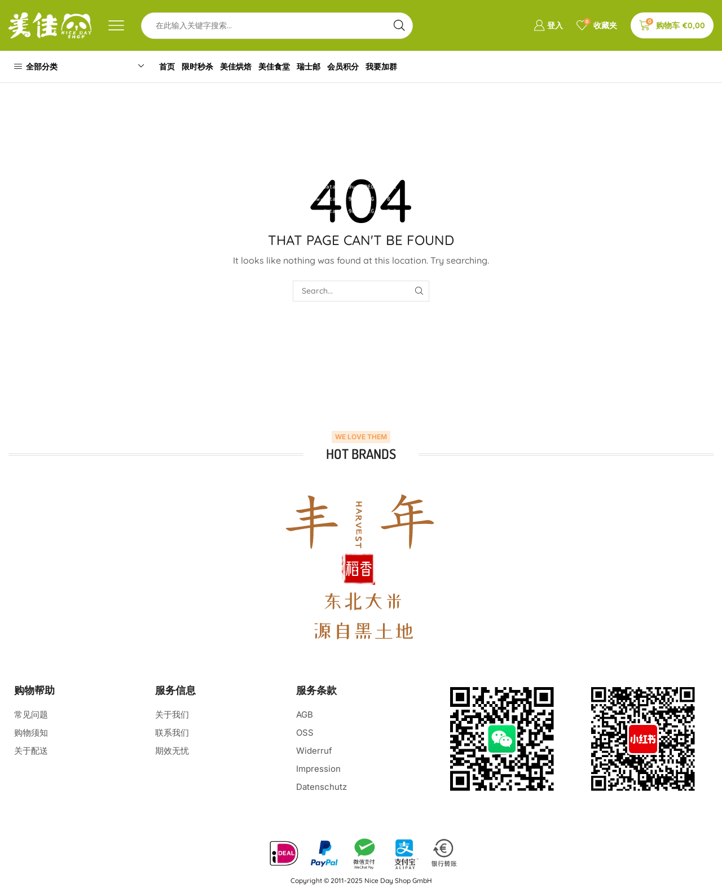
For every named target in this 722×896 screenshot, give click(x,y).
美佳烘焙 (243, 66)
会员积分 (357, 66)
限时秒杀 (202, 66)
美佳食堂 (284, 66)
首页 (169, 66)
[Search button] (399, 25)
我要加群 (399, 66)
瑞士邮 (321, 66)
